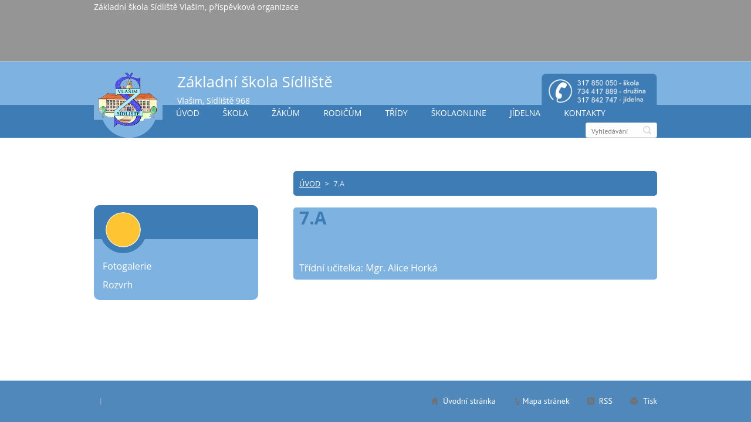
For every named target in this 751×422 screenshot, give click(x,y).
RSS (606, 401)
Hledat (647, 130)
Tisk (650, 401)
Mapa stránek (546, 401)
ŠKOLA (235, 112)
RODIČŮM (342, 112)
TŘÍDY (396, 112)
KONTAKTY (584, 112)
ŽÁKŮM (286, 112)
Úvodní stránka (469, 401)
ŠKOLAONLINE (458, 112)
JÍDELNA (525, 112)
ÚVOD (187, 112)
